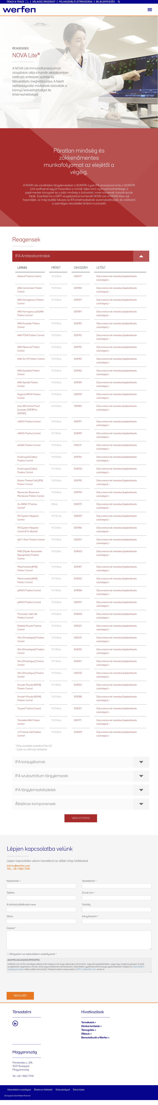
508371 (78, 276)
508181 (78, 312)
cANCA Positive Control (28, 422)
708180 (78, 406)
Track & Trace (18, 2)
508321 (78, 626)
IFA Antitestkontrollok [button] (82, 256)
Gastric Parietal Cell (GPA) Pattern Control (30, 482)
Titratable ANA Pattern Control (28, 722)
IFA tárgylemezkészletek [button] (82, 790)
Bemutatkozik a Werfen (94, 1038)
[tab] (80, 256)
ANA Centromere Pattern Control (29, 290)
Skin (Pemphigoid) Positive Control (30, 639)
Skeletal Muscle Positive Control (29, 628)
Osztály (86, 904)
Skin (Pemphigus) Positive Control (30, 663)
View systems (81, 818)
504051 (78, 661)
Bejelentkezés (105, 2)
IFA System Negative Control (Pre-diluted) (28, 530)
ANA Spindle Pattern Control (27, 384)
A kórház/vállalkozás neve (21, 904)
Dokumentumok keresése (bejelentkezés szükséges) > (116, 278)
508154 (78, 457)
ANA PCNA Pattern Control (30, 335)
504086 (78, 590)
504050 (78, 469)
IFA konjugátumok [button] (82, 762)
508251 (78, 540)
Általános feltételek (43, 1090)
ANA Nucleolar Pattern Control (28, 325)
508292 (78, 394)
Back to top (150, 1097)
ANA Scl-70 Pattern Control (31, 359)
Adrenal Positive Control (29, 276)
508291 (78, 602)
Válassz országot (43, 2)
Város (10, 916)
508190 (78, 481)
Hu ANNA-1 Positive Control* (27, 506)
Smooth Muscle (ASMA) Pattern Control (29, 687)
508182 (78, 371)
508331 (78, 638)
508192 (78, 335)
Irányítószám (89, 916)
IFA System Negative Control (28, 518)
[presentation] (29, 982)
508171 (77, 720)
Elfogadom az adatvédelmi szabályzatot (32, 954)
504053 (78, 685)
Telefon (11, 893)
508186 (78, 528)
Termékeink (87, 1022)
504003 (78, 551)
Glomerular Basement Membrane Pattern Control (30, 494)
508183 (78, 323)
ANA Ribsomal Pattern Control (28, 349)
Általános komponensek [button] (82, 804)
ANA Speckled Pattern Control (28, 373)
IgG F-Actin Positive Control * (31, 541)
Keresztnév (13, 881)
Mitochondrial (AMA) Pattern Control (27, 569)
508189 (78, 382)
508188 (78, 697)
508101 (78, 300)
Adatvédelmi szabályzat (19, 1090)
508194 (78, 492)
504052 (78, 579)
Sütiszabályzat (63, 1090)
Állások (85, 1034)
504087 (78, 433)
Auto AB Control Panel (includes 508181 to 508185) (28, 410)
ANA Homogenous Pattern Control (30, 302)
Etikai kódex (79, 1090)
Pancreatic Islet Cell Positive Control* (27, 616)
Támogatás (87, 1030)
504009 (78, 732)
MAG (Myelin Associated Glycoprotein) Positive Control (29, 555)
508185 (78, 359)
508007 (78, 516)
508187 (78, 567)
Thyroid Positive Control (29, 708)
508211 (77, 445)
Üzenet (10, 928)
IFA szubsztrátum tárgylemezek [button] (82, 776)
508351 (78, 708)
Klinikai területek (90, 1026)
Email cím (87, 893)
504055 (78, 649)
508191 (77, 422)
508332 (78, 673)
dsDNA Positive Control (28, 445)
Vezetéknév (88, 881)
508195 (78, 347)
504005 (78, 614)
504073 (78, 504)
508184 (78, 288)
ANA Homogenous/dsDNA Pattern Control (30, 314)
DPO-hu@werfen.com (86, 969)
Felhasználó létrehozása (75, 2)
